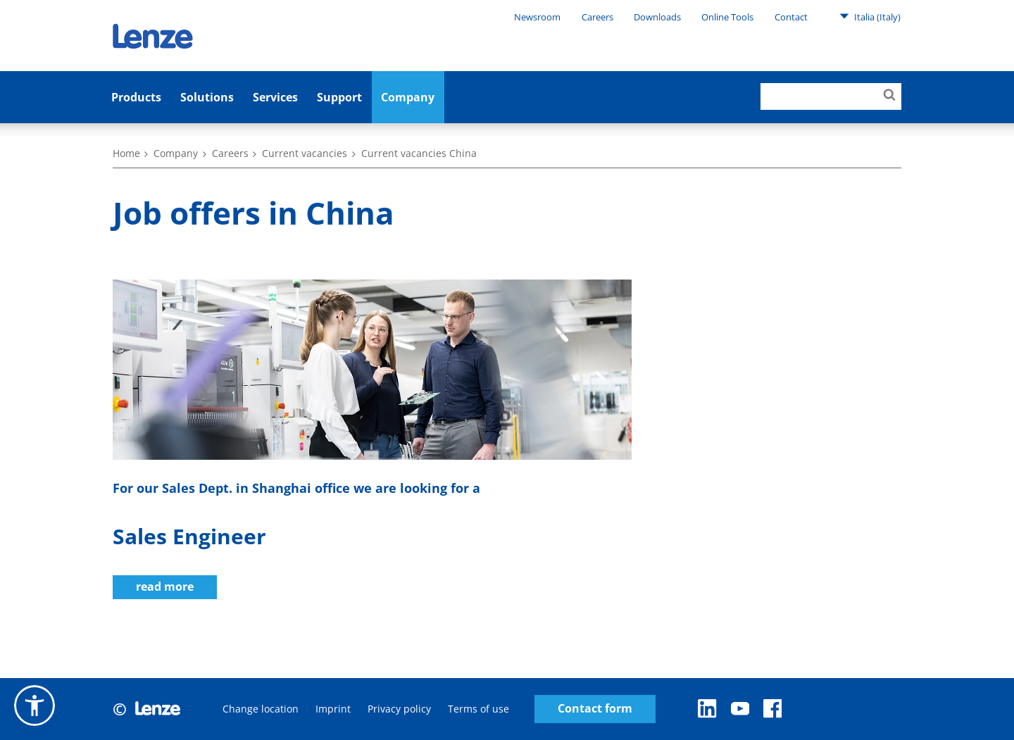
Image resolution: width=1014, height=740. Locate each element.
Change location (261, 708)
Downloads (657, 17)
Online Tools (727, 17)
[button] (34, 705)
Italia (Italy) (870, 16)
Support (339, 97)
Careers (597, 17)
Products (136, 97)
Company (407, 97)
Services (275, 97)
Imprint (333, 708)
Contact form (595, 708)
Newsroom (537, 17)
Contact (791, 17)
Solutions (207, 97)
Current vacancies (304, 153)
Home (126, 153)
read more (165, 586)
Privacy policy (399, 708)
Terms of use (478, 708)
